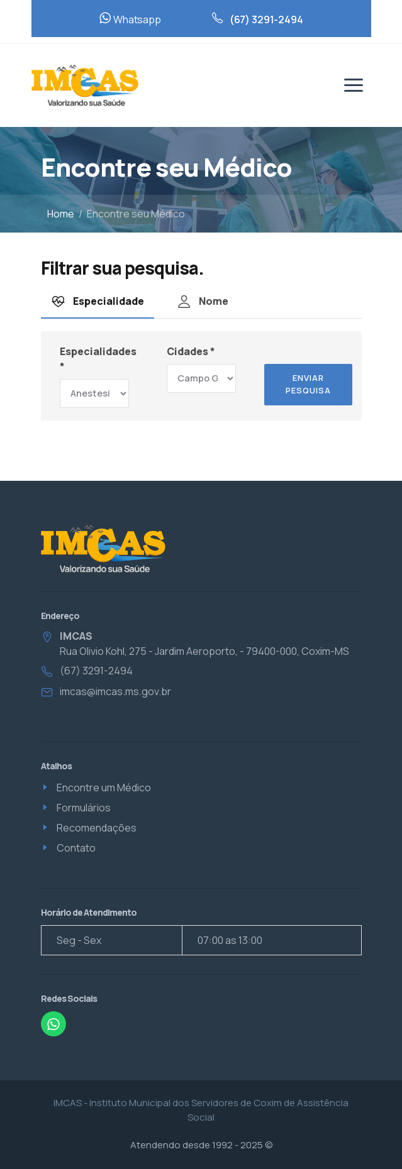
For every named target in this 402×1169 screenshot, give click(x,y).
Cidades (191, 351)
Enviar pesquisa (308, 384)
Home (60, 214)
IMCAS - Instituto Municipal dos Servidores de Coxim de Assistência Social (201, 1110)
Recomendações (97, 828)
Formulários (84, 808)
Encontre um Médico (104, 787)
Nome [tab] (202, 301)
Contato (76, 848)
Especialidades (98, 358)
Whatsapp (130, 19)
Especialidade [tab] (97, 301)
